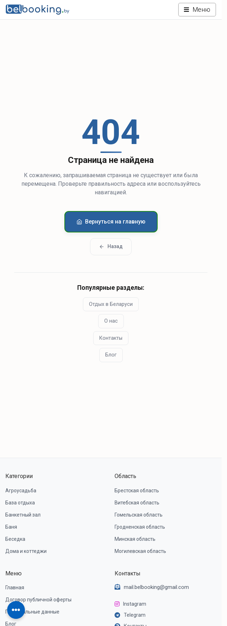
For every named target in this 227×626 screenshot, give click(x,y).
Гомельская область (139, 515)
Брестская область (137, 490)
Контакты (110, 338)
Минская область (135, 539)
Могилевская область (140, 551)
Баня (11, 527)
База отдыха (20, 503)
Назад (111, 246)
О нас (111, 321)
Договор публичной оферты (38, 599)
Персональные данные (32, 612)
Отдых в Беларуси (111, 304)
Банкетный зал (23, 515)
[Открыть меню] (197, 9)
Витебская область (137, 503)
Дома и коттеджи (26, 551)
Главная (14, 587)
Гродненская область (140, 527)
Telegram (135, 615)
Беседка (15, 539)
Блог (111, 355)
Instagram (134, 604)
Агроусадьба (20, 490)
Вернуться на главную (111, 221)
